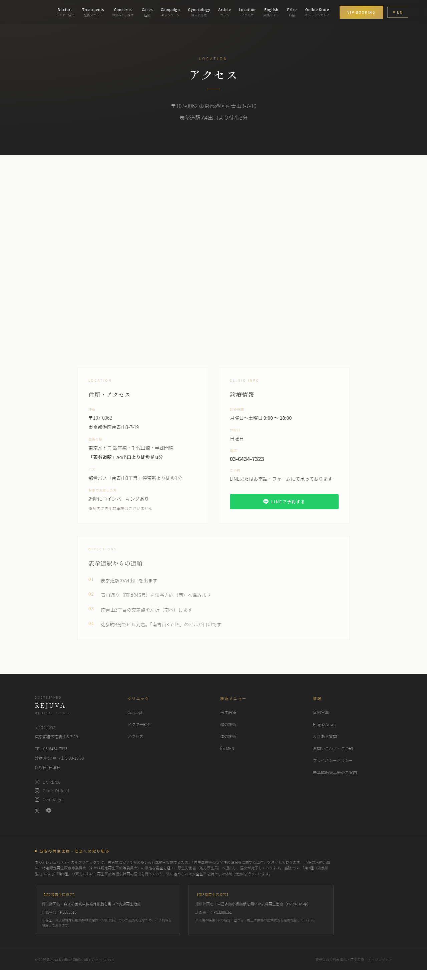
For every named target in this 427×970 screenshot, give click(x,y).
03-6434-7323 (247, 463)
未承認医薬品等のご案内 (335, 772)
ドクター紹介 (139, 724)
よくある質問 (325, 736)
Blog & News (324, 724)
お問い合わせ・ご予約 (333, 748)
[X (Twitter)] (37, 810)
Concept (134, 712)
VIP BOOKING (361, 12)
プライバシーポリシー (333, 760)
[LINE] (48, 810)
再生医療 (228, 712)
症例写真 (321, 712)
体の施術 (228, 736)
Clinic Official (52, 790)
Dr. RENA (47, 782)
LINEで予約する (284, 506)
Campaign (49, 799)
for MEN (227, 748)
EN (398, 12)
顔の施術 (228, 724)
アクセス (135, 736)
